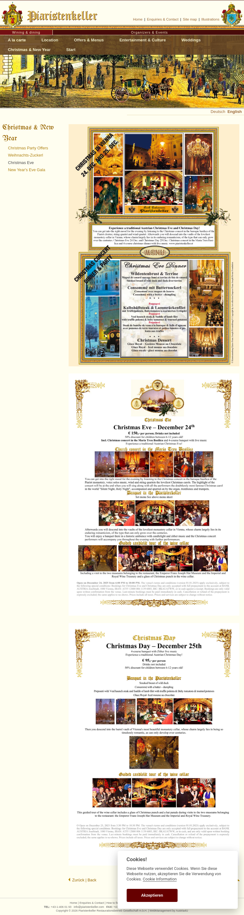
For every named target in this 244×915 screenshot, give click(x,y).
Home (137, 19)
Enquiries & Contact (162, 19)
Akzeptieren (152, 895)
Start (70, 49)
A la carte (17, 40)
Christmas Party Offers (28, 148)
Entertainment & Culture (143, 40)
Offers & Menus (89, 40)
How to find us (115, 902)
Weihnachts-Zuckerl (25, 155)
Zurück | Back (82, 880)
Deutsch (218, 111)
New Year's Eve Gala (26, 169)
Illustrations (210, 19)
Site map (190, 19)
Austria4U (182, 910)
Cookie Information (160, 879)
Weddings (191, 40)
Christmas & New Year (29, 49)
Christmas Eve (21, 162)
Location (50, 40)
